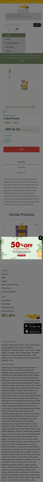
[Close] (40, 238)
